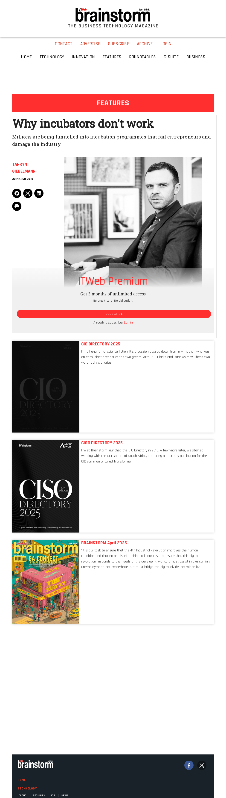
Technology (27, 788)
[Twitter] (201, 765)
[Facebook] (189, 765)
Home (22, 780)
